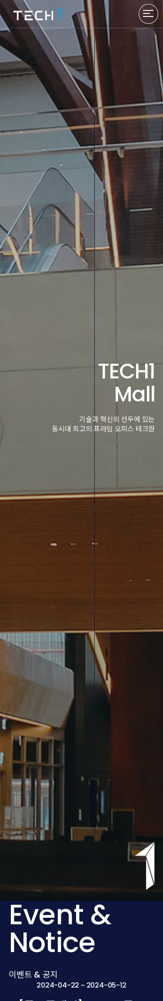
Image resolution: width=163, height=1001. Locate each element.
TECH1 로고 (37, 13)
